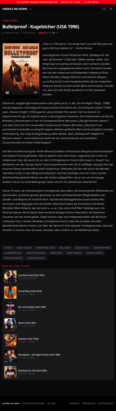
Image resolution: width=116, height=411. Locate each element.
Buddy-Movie (82, 248)
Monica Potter (94, 253)
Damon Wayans (102, 248)
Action (8, 248)
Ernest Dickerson (36, 253)
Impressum (88, 403)
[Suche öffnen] (104, 9)
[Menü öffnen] (111, 9)
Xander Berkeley (36, 258)
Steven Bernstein (13, 258)
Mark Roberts (74, 253)
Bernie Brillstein (46, 248)
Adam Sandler (24, 248)
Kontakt (75, 403)
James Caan (56, 253)
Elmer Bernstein (13, 253)
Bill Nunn (65, 248)
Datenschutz (106, 403)
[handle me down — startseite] (17, 9)
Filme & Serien (10, 20)
